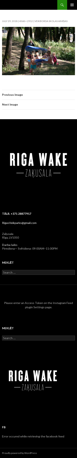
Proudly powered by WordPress (19, 453)
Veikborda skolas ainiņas (51, 21)
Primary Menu (72, 5)
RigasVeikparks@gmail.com (19, 223)
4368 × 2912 (26, 21)
